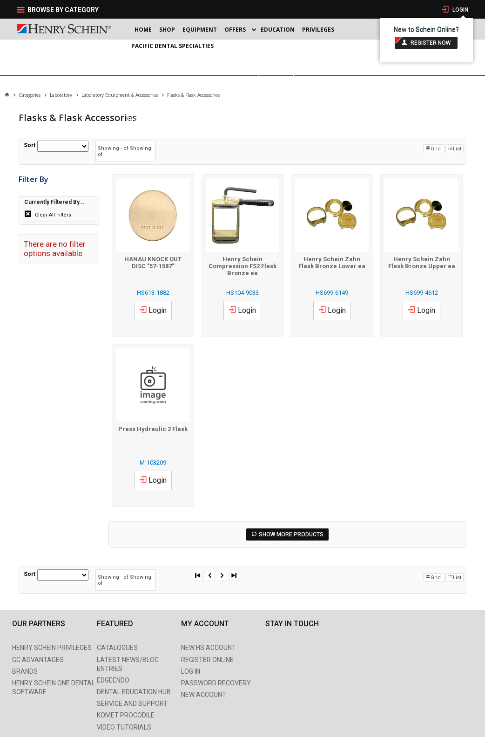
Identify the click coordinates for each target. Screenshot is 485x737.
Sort (29, 145)
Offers (235, 30)
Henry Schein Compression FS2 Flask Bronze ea (242, 266)
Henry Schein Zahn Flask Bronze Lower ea (331, 263)
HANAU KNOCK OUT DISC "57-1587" (153, 263)
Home (143, 30)
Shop (167, 30)
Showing (114, 148)
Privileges (318, 30)
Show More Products (291, 534)
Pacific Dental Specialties (172, 46)
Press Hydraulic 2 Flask (153, 429)
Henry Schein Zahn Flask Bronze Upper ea (421, 263)
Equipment (199, 30)
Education (278, 30)
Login (459, 10)
